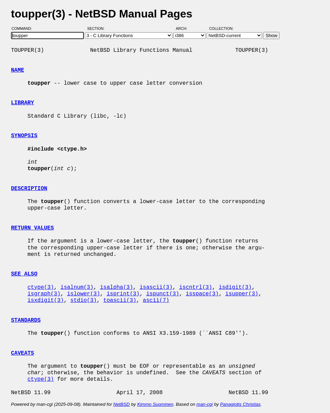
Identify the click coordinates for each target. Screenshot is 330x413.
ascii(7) (156, 300)
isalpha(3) (116, 287)
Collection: (221, 28)
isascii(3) (155, 287)
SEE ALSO (24, 274)
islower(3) (83, 294)
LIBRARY (22, 103)
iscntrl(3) (195, 287)
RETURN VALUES (32, 228)
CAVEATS (22, 353)
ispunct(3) (162, 294)
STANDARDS (26, 320)
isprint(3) (122, 294)
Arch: (184, 28)
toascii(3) (119, 300)
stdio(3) (83, 300)
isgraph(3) (43, 294)
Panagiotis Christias (240, 404)
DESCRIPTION (29, 188)
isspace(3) (202, 294)
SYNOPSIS (24, 136)
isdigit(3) (235, 287)
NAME (17, 70)
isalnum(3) (76, 287)
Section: (97, 28)
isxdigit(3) (45, 300)
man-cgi (204, 404)
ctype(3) (40, 287)
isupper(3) (241, 294)
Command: (24, 28)
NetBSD (121, 404)
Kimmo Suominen (155, 404)
